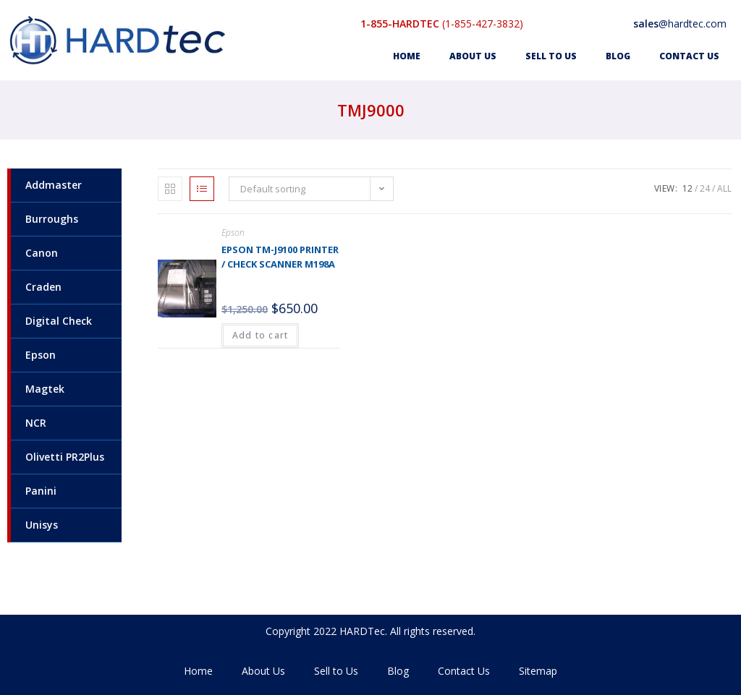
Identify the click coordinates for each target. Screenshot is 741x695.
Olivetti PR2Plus (64, 457)
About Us (472, 56)
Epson (40, 355)
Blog (618, 56)
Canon (41, 253)
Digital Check (58, 321)
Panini (40, 491)
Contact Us (689, 56)
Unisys (41, 525)
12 (687, 188)
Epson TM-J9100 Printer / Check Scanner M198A (280, 256)
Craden (43, 287)
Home (406, 56)
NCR (35, 423)
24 (705, 188)
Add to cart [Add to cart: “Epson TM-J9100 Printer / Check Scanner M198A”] (260, 335)
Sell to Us (551, 56)
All (724, 188)
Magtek (44, 389)
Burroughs (51, 219)
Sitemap (538, 671)
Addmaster (53, 185)
